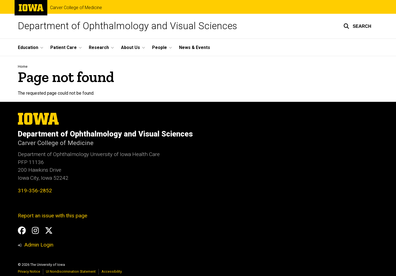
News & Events (194, 47)
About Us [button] (130, 47)
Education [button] (28, 47)
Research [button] (99, 47)
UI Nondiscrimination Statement (71, 271)
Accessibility (111, 271)
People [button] (159, 47)
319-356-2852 (35, 190)
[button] (357, 26)
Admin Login (38, 245)
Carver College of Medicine (76, 7)
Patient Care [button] (63, 47)
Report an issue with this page (52, 215)
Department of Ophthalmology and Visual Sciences (127, 26)
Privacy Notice (29, 271)
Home (23, 66)
